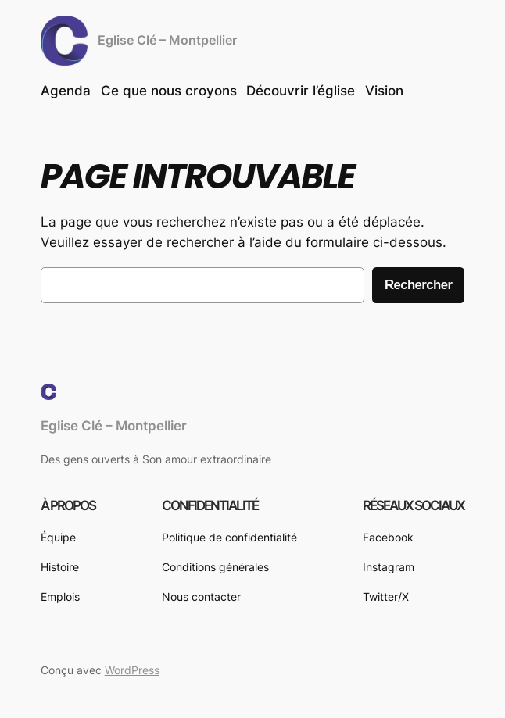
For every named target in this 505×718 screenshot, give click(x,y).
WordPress (132, 670)
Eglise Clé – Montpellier (167, 40)
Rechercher (418, 284)
